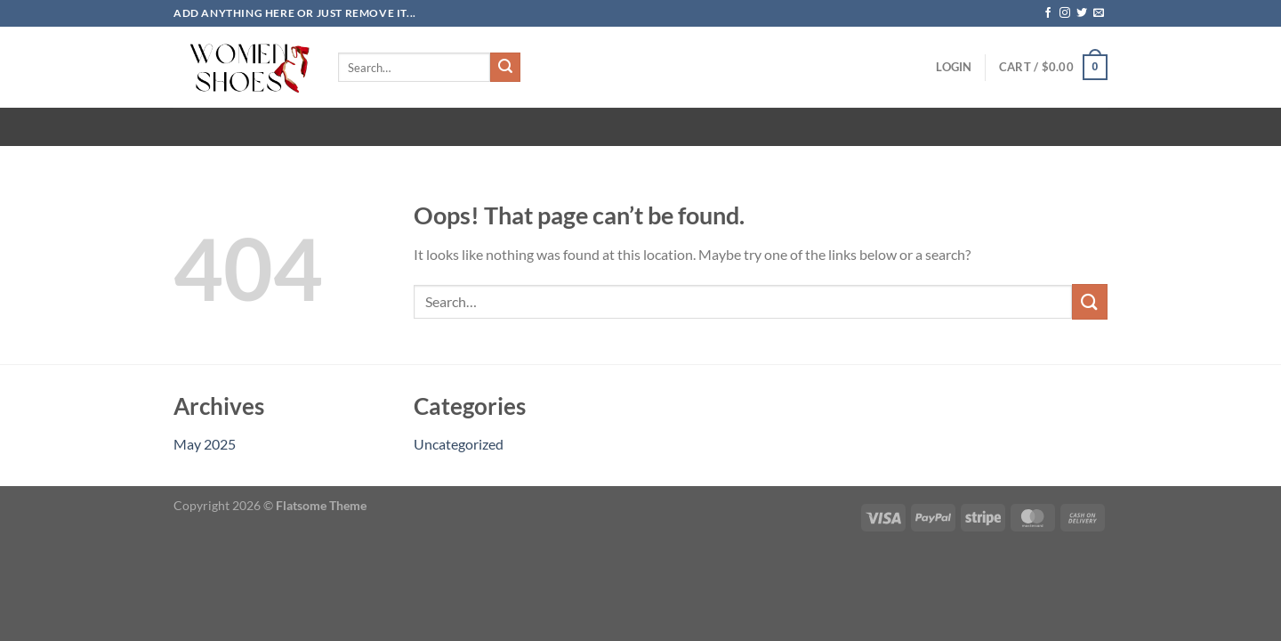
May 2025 (204, 443)
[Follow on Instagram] (1064, 13)
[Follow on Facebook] (1048, 13)
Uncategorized (459, 443)
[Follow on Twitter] (1081, 13)
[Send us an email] (1098, 13)
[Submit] (505, 68)
